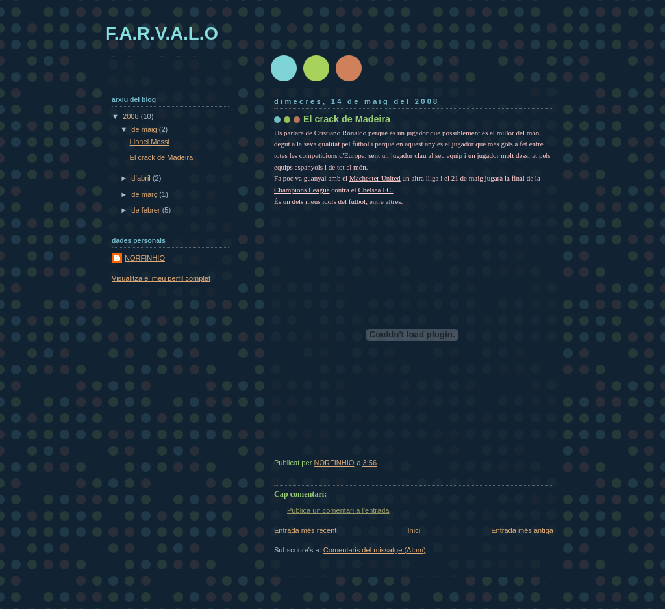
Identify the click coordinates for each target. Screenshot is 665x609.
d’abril (142, 178)
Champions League (302, 190)
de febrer (146, 210)
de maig (144, 129)
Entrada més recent (305, 530)
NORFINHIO (145, 258)
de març (145, 194)
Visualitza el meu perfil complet (161, 278)
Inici (413, 530)
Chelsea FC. (375, 190)
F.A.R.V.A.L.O (161, 33)
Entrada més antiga (522, 530)
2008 (132, 116)
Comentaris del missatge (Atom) (374, 550)
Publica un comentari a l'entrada (338, 510)
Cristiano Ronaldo (340, 132)
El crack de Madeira (162, 157)
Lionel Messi (149, 142)
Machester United (375, 178)
